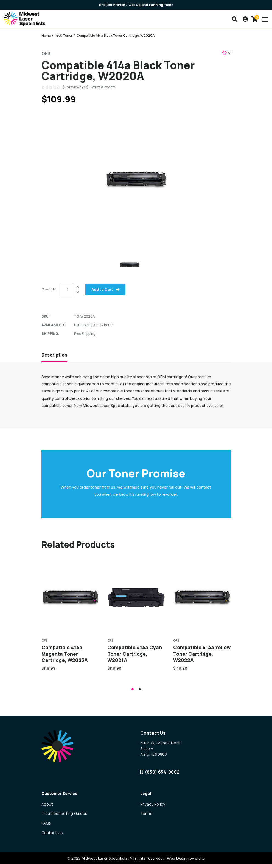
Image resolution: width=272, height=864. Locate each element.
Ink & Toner (63, 35)
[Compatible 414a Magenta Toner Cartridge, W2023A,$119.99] (70, 597)
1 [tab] (132, 689)
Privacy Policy (152, 804)
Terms (146, 813)
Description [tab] (54, 355)
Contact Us (52, 832)
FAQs (46, 823)
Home (46, 35)
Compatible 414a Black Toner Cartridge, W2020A (116, 35)
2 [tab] (139, 689)
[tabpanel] (70, 616)
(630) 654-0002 (160, 772)
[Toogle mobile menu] (265, 19)
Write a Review (103, 87)
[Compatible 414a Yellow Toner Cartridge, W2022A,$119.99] (202, 597)
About (47, 804)
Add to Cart (102, 289)
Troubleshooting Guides (64, 813)
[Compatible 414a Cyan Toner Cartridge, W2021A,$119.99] (136, 597)
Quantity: (49, 289)
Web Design (178, 858)
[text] (51, 87)
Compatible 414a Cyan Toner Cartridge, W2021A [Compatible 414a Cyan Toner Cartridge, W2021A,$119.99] (134, 653)
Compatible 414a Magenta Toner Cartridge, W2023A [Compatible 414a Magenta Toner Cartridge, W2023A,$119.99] (64, 653)
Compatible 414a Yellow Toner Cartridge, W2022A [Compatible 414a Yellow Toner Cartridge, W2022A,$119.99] (202, 653)
